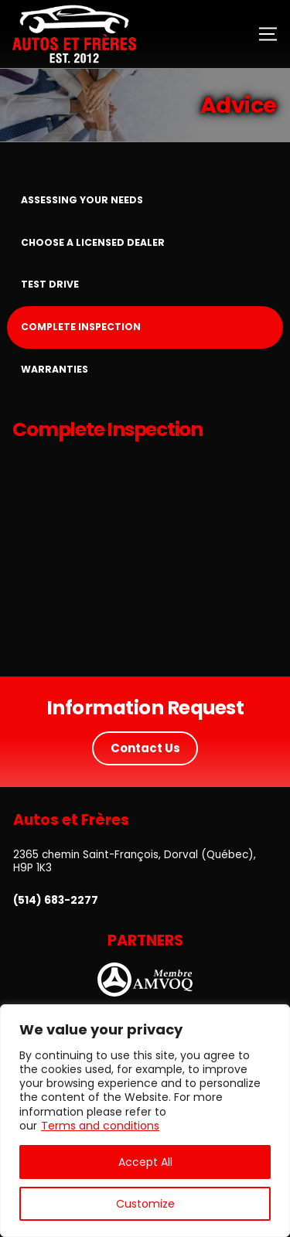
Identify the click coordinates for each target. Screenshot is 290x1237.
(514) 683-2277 (55, 901)
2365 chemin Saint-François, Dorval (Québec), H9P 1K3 (134, 861)
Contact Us (145, 748)
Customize (145, 1203)
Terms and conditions (100, 1125)
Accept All (145, 1162)
